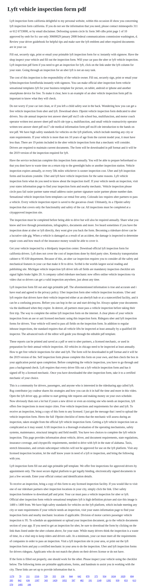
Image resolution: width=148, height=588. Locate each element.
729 (46, 576)
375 (96, 576)
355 (54, 576)
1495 (20, 584)
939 (117, 580)
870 (87, 576)
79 (20, 576)
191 (90, 580)
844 (71, 576)
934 (104, 576)
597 (73, 580)
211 (28, 576)
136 (62, 576)
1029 (123, 576)
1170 (12, 576)
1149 (99, 580)
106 (29, 584)
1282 (108, 580)
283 (11, 580)
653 (126, 580)
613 (134, 580)
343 (46, 580)
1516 (37, 576)
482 (82, 580)
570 (11, 584)
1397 (37, 580)
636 (28, 580)
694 (132, 576)
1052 (64, 580)
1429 (55, 580)
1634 (113, 576)
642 (79, 576)
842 (19, 580)
